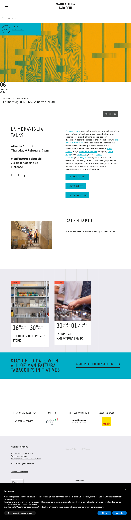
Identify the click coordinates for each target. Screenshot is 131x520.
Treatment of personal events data (26, 459)
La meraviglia (9, 98)
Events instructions (19, 456)
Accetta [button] (119, 513)
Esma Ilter (81, 154)
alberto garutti (22, 98)
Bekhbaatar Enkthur (88, 151)
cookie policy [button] (13, 499)
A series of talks (73, 131)
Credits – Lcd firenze (19, 472)
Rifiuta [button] (104, 513)
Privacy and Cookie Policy (22, 453)
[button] (126, 489)
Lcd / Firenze (85, 449)
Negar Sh (84, 157)
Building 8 (18, 29)
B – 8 (6, 29)
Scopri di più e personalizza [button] (20, 513)
